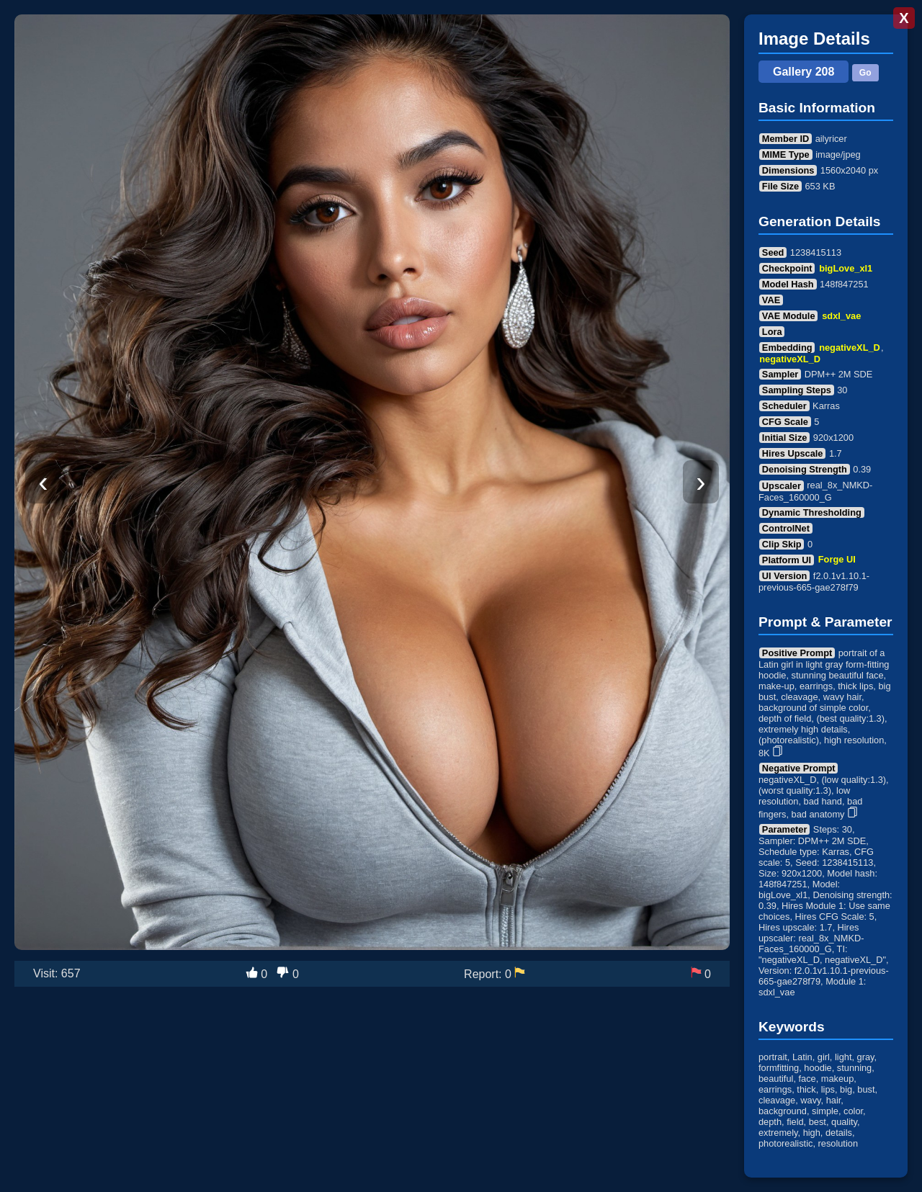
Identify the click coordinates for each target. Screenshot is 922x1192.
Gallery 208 (803, 72)
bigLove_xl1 (845, 268)
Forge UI (837, 560)
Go (865, 73)
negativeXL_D (849, 347)
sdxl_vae (841, 315)
